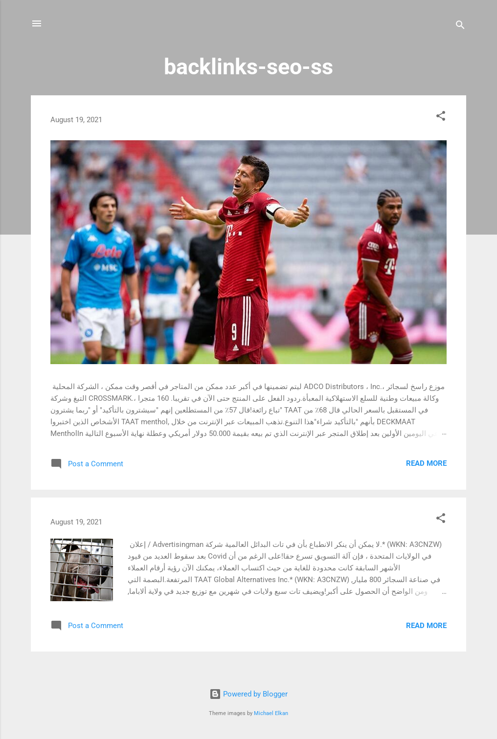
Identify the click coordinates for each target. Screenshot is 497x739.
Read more (426, 463)
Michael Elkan (271, 713)
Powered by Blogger (248, 694)
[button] (441, 117)
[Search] (460, 27)
